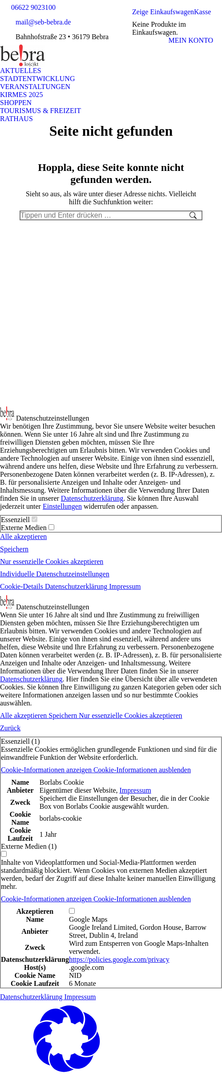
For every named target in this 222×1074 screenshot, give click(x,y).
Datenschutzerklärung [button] (77, 586)
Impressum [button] (125, 586)
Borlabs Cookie (62, 782)
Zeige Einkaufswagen (163, 12)
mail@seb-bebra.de (43, 22)
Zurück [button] (10, 728)
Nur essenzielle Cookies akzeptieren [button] (51, 561)
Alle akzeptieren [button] (23, 536)
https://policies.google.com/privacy (119, 959)
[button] (96, 770)
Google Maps (88, 919)
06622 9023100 (33, 7)
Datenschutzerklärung (92, 498)
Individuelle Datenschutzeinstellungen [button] (54, 574)
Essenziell (19, 519)
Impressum (135, 790)
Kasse (202, 12)
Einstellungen (62, 506)
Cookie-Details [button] (22, 586)
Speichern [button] (14, 549)
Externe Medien (27, 527)
